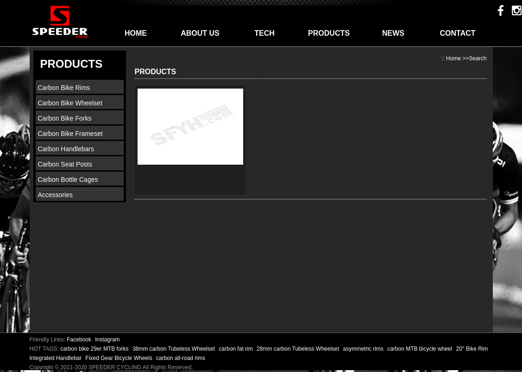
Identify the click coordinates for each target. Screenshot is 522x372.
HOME (136, 33)
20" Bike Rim (472, 349)
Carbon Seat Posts (65, 164)
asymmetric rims (364, 349)
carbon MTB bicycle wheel (420, 349)
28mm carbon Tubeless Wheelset (298, 349)
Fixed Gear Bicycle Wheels (120, 358)
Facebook (79, 339)
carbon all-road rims (180, 358)
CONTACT (457, 33)
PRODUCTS (329, 33)
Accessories (55, 195)
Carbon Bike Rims (64, 87)
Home (453, 58)
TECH (264, 33)
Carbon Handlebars (66, 149)
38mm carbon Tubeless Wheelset (174, 349)
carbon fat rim (236, 349)
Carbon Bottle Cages (68, 179)
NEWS (393, 33)
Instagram (107, 339)
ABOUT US (200, 33)
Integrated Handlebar (56, 358)
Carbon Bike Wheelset (70, 103)
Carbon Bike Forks (65, 118)
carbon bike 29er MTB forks (95, 349)
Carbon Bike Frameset (70, 133)
